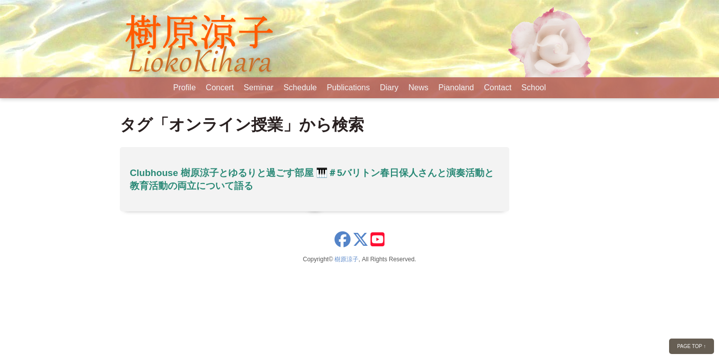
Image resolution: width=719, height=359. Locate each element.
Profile (184, 87)
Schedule (300, 87)
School (533, 87)
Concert (220, 87)
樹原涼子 (347, 259)
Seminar (259, 87)
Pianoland (456, 87)
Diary (389, 87)
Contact (497, 87)
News (418, 87)
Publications (348, 87)
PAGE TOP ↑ (691, 346)
